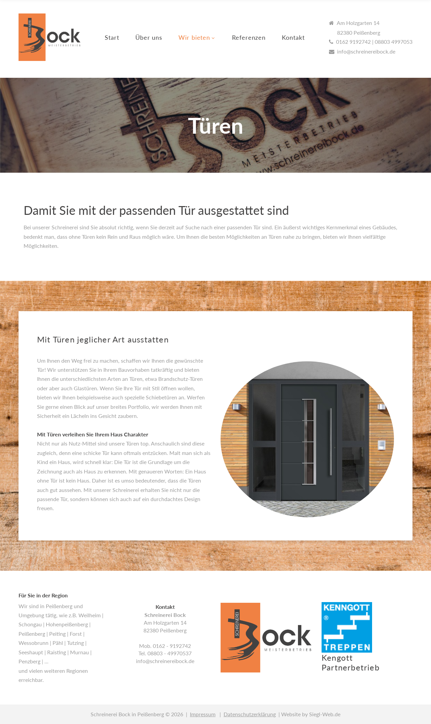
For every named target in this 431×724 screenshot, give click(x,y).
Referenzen (249, 37)
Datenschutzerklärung (250, 714)
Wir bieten (194, 37)
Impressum (203, 714)
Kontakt (293, 37)
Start (112, 37)
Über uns (148, 37)
